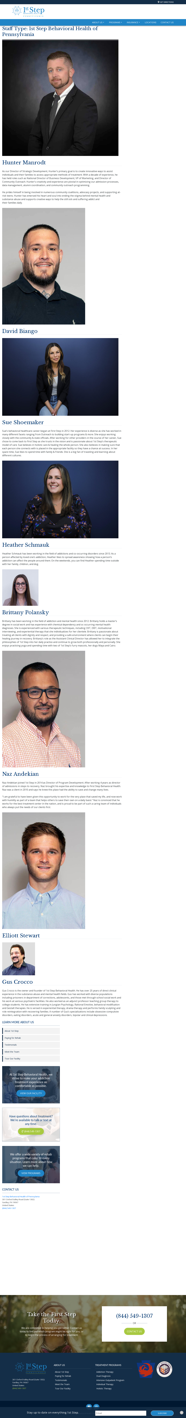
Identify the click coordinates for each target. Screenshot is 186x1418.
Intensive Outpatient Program (110, 1380)
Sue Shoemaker (23, 422)
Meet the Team (12, 1051)
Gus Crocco (17, 982)
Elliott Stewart (21, 935)
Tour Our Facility (12, 1058)
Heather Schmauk (25, 545)
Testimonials (11, 1044)
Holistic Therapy (103, 1388)
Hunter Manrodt (24, 162)
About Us (98, 22)
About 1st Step (12, 1031)
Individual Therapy (104, 1384)
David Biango (20, 331)
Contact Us (167, 22)
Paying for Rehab (13, 1038)
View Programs (31, 1173)
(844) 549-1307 (31, 1131)
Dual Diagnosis (103, 1376)
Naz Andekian (20, 774)
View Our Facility (31, 1093)
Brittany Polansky (25, 612)
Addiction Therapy (104, 1371)
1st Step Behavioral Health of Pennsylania (21, 1196)
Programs (115, 22)
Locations (150, 22)
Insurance (133, 22)
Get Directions (167, 2)
